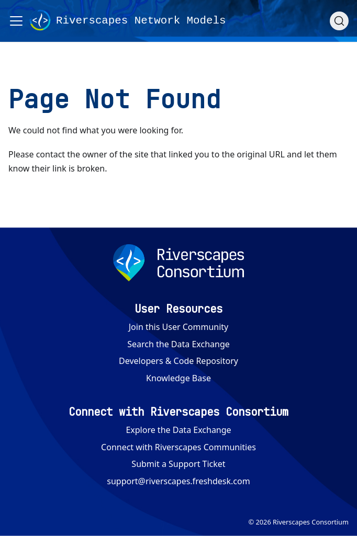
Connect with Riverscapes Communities (178, 447)
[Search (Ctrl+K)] (339, 21)
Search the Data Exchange (178, 344)
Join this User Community (179, 327)
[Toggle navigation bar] (16, 21)
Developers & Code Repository (178, 361)
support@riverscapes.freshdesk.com (178, 481)
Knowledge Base (178, 378)
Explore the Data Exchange (178, 430)
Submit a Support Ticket (178, 464)
